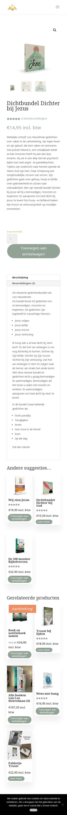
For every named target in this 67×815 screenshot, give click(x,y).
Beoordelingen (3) (23, 283)
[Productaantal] (12, 239)
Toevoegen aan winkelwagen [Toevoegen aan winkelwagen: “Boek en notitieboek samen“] (19, 654)
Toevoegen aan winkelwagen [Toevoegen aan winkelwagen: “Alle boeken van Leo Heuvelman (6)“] (19, 720)
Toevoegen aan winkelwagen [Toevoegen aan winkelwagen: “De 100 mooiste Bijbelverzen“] (19, 579)
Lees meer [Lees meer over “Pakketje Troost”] (16, 778)
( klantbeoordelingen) (34, 118)
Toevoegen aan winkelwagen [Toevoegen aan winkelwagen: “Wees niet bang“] (47, 711)
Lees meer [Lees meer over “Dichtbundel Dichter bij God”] (44, 521)
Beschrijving (20, 277)
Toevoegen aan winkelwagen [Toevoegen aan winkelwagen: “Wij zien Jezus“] (19, 517)
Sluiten (33, 810)
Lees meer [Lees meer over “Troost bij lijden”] (44, 649)
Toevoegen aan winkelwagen (33, 251)
